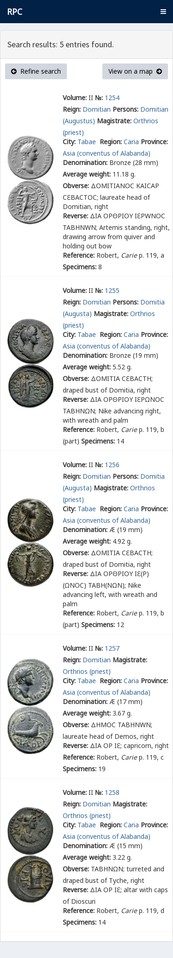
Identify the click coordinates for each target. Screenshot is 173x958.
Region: (111, 141)
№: (99, 97)
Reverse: (75, 215)
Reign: (72, 109)
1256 (112, 464)
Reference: (79, 255)
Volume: (75, 97)
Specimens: (79, 266)
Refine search (36, 71)
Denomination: (85, 162)
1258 (112, 792)
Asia (69, 153)
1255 (112, 290)
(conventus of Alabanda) (113, 153)
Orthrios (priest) (87, 671)
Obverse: (76, 185)
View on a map (135, 71)
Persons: (125, 109)
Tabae (88, 141)
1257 (112, 648)
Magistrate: (114, 120)
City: (69, 141)
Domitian (97, 109)
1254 (112, 97)
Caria (131, 141)
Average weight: (87, 174)
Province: (154, 141)
